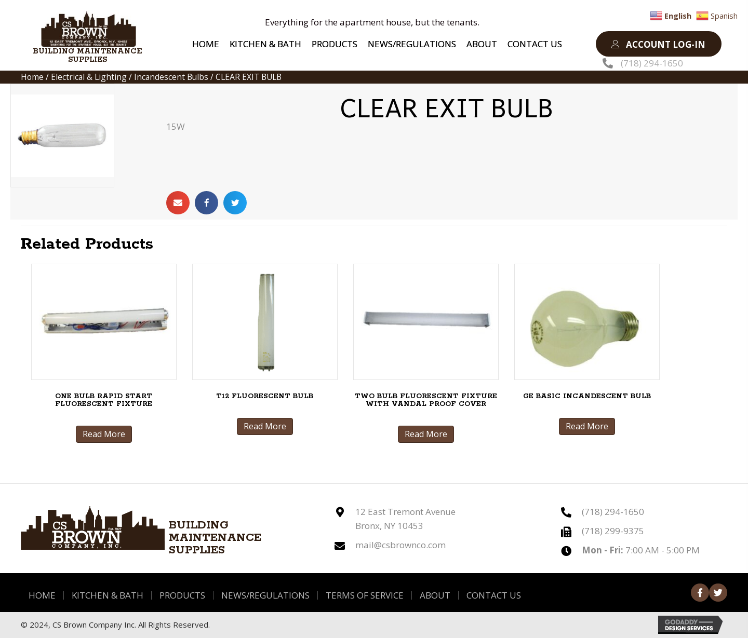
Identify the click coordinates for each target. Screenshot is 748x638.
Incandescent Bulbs (171, 77)
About (435, 595)
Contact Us (493, 595)
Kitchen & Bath (107, 595)
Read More (104, 434)
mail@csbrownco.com (400, 545)
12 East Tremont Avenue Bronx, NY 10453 (405, 519)
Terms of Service (365, 595)
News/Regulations (265, 595)
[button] (659, 44)
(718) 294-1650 (652, 63)
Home (32, 77)
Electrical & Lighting (89, 77)
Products (182, 595)
